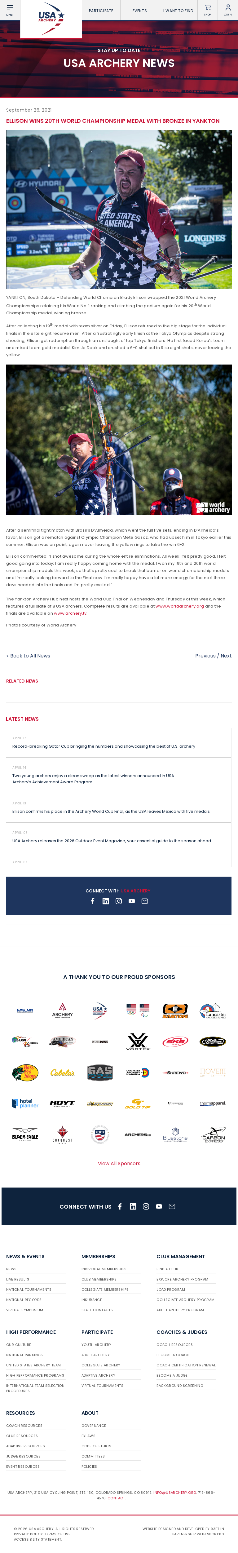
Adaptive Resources (25, 1446)
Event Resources (23, 1466)
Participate (101, 10)
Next (226, 655)
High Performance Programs (35, 1375)
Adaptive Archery (98, 1375)
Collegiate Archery (101, 1365)
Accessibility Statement (37, 1539)
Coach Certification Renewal (186, 1365)
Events (140, 10)
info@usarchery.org (174, 1492)
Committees (93, 1456)
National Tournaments (28, 1289)
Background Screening (179, 1385)
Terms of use (57, 1534)
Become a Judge (172, 1375)
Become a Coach (173, 1354)
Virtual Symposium (24, 1309)
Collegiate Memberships (105, 1289)
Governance (94, 1425)
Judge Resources (23, 1456)
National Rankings (24, 1354)
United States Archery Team (33, 1365)
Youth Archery (97, 1344)
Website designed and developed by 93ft (181, 1528)
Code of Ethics (97, 1446)
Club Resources (22, 1435)
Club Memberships (99, 1279)
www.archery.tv (70, 613)
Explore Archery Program (182, 1279)
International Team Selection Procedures (35, 1388)
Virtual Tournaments (103, 1385)
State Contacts (97, 1309)
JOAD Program (170, 1289)
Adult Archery (96, 1354)
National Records (24, 1299)
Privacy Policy (28, 1534)
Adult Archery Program (180, 1309)
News (11, 1269)
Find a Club (167, 1269)
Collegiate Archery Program (185, 1299)
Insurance (92, 1299)
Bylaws (88, 1435)
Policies (89, 1466)
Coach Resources (174, 1344)
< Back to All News (28, 655)
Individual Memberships (104, 1269)
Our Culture (18, 1344)
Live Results (17, 1279)
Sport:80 (215, 1534)
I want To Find (178, 10)
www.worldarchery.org (180, 606)
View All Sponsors (119, 1163)
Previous (205, 655)
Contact (116, 1498)
